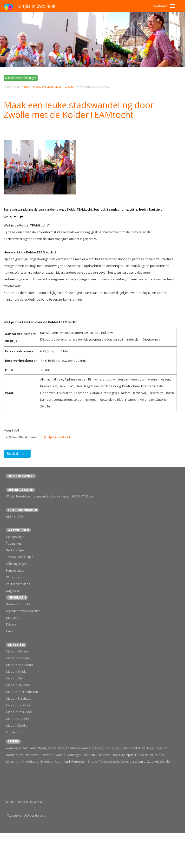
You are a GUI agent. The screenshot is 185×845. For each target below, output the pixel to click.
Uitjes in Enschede (19, 699)
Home (25, 86)
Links (9, 631)
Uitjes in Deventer (18, 685)
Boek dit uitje (17, 453)
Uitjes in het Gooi (18, 705)
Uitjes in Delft (15, 678)
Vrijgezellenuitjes (18, 584)
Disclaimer (13, 618)
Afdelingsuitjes (16, 564)
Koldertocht (14, 732)
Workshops (14, 577)
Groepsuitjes (15, 537)
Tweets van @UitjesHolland (26, 815)
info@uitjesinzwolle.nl (54, 437)
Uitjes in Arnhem (17, 658)
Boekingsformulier (19, 604)
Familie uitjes (15, 570)
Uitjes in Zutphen (18, 719)
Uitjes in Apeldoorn (19, 665)
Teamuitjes (13, 544)
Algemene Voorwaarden (23, 611)
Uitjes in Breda (16, 672)
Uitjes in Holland (17, 651)
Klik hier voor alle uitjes (20, 78)
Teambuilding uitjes (19, 557)
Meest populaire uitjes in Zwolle (53, 86)
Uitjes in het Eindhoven (22, 692)
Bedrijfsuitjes (15, 550)
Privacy (11, 624)
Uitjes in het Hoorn (19, 712)
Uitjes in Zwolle (16, 725)
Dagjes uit (13, 591)
